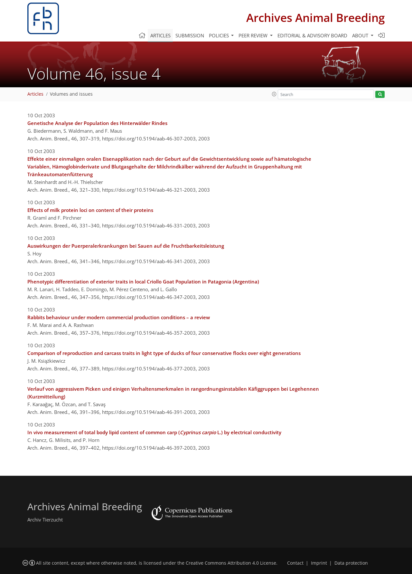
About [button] (361, 35)
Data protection (351, 563)
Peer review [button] (254, 35)
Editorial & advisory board (312, 35)
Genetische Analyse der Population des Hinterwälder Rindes (97, 123)
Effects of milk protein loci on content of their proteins (90, 210)
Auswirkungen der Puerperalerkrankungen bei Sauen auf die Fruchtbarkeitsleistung (125, 246)
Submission (189, 35)
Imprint (319, 563)
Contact (295, 563)
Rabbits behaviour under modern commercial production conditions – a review (118, 317)
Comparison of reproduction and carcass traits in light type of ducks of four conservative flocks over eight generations (164, 353)
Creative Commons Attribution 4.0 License (231, 563)
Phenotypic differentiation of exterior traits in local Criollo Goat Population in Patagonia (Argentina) (143, 281)
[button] (274, 94)
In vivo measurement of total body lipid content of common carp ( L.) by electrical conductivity (154, 432)
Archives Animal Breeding (315, 17)
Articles (160, 35)
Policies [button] (219, 35)
